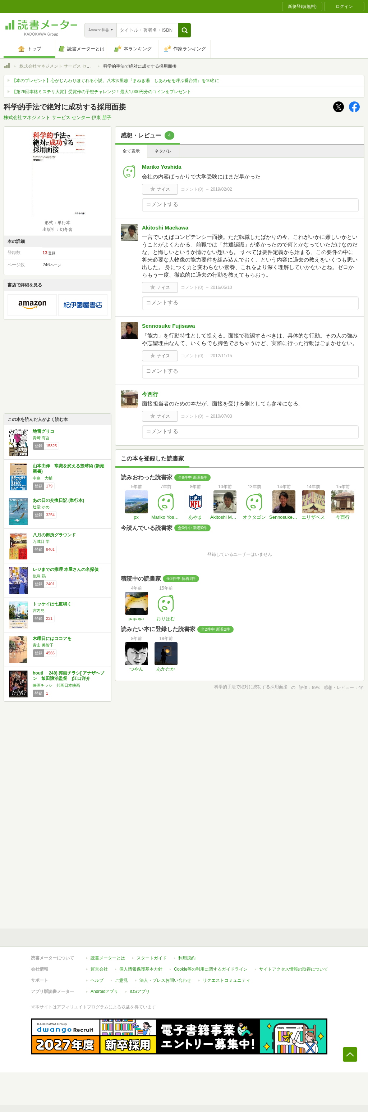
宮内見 (39, 610)
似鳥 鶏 (39, 576)
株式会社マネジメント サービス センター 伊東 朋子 (69, 66)
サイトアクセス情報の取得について (293, 969)
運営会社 (99, 969)
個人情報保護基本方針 (140, 969)
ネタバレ (163, 151)
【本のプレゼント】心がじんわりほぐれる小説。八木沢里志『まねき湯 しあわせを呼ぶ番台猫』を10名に (115, 80)
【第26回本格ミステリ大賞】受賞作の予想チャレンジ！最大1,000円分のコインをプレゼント (101, 91)
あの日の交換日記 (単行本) (58, 500)
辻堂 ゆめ (41, 507)
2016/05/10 (221, 287)
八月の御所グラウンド (54, 534)
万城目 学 (41, 541)
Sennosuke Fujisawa (168, 326)
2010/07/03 (221, 416)
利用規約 (187, 958)
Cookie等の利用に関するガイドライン (211, 969)
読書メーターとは (108, 958)
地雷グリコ (43, 431)
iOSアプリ (140, 991)
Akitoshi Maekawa (165, 227)
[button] (184, 30)
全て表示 (131, 151)
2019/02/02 (221, 189)
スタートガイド (152, 958)
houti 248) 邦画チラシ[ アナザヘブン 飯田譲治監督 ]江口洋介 (68, 676)
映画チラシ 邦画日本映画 (56, 685)
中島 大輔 (42, 478)
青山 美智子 (43, 645)
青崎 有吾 (41, 438)
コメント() (192, 189)
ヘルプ (97, 980)
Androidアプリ (104, 991)
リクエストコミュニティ (226, 980)
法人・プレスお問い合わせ (165, 980)
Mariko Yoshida (161, 167)
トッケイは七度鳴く (52, 604)
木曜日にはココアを (52, 638)
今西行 (150, 394)
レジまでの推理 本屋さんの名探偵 (65, 569)
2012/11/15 (221, 356)
